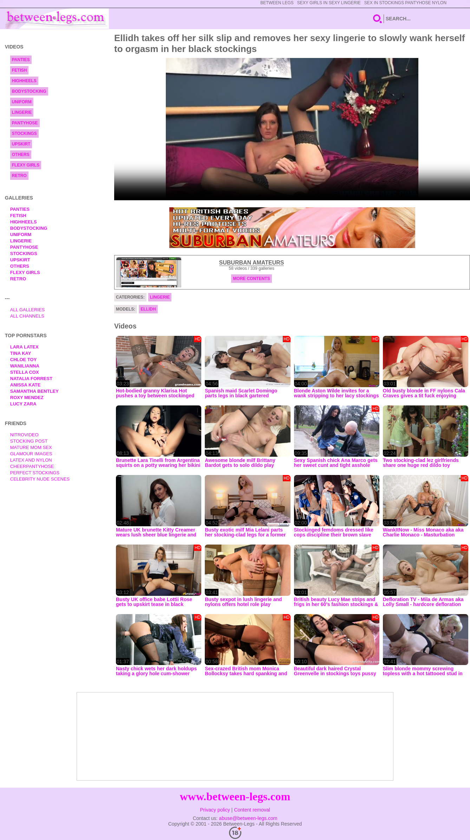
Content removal (252, 810)
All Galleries (27, 309)
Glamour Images (31, 453)
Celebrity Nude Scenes (40, 479)
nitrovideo (24, 434)
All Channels (27, 316)
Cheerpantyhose (32, 466)
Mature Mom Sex (31, 447)
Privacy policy (215, 810)
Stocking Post (29, 441)
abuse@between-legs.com (248, 818)
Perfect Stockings (34, 472)
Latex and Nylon (31, 460)
